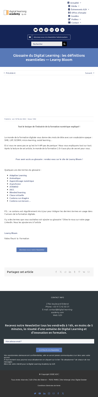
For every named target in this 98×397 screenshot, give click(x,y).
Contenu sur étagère (19, 198)
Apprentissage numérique (22, 181)
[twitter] (62, 30)
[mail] (52, 30)
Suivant (88, 72)
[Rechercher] (46, 44)
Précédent (10, 72)
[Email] (88, 272)
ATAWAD (14, 186)
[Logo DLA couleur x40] (15, 11)
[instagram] (46, 30)
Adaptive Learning (18, 175)
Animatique (15, 178)
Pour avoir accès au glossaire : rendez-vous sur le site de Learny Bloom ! (49, 159)
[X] (60, 272)
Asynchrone (15, 183)
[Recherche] (64, 44)
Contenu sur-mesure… (20, 201)
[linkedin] (41, 30)
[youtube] (36, 30)
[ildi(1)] (26, 301)
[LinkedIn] (70, 272)
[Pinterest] (79, 272)
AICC (12, 189)
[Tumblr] (74, 272)
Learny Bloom (10, 233)
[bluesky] (35, 393)
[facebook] (57, 30)
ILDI (60, 315)
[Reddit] (65, 272)
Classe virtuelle (17, 195)
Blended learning (18, 192)
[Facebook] (56, 272)
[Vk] (84, 272)
